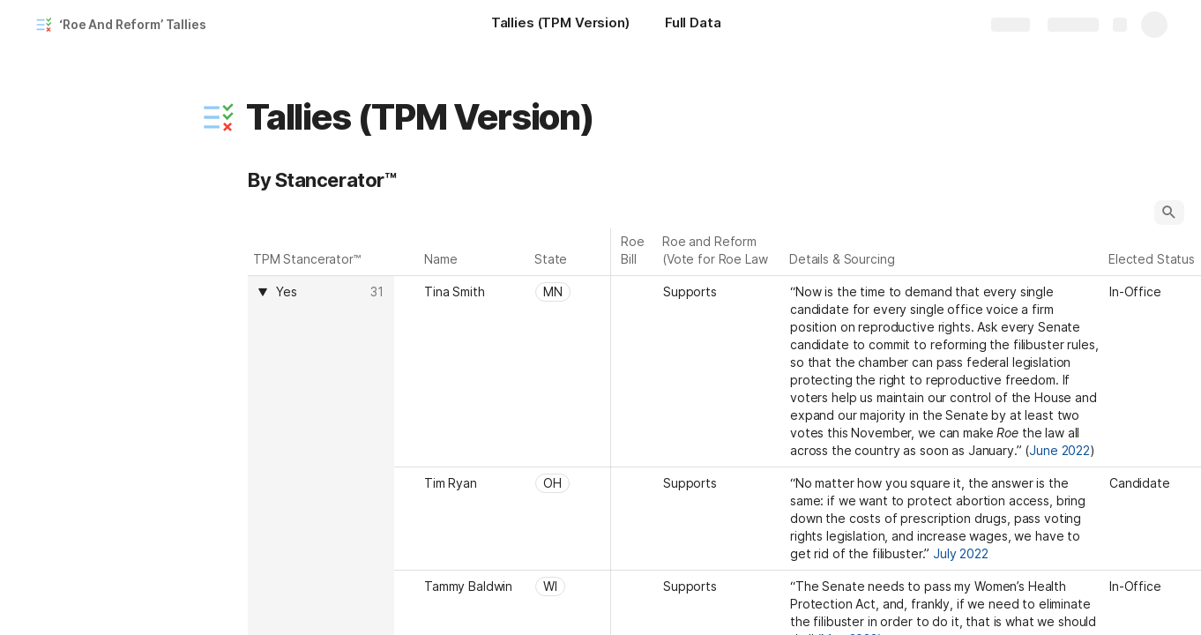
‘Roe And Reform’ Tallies (132, 24)
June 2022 (1059, 450)
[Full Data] (693, 24)
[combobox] (320, 292)
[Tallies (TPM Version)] (560, 24)
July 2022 (960, 553)
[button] (218, 117)
